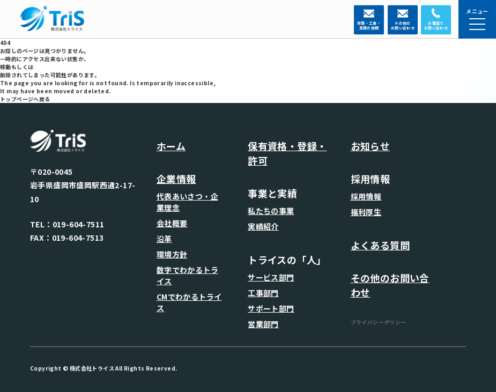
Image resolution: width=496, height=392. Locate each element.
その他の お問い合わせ (402, 25)
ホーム (171, 146)
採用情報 (366, 196)
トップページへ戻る (25, 99)
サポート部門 (271, 308)
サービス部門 (271, 277)
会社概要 (172, 223)
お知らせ (370, 146)
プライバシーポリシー (378, 322)
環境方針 (172, 254)
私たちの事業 (271, 210)
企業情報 (176, 179)
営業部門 (263, 324)
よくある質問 (380, 245)
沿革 (164, 238)
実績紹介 (263, 226)
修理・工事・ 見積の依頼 (369, 25)
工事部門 (263, 292)
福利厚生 (366, 211)
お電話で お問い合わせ (436, 25)
